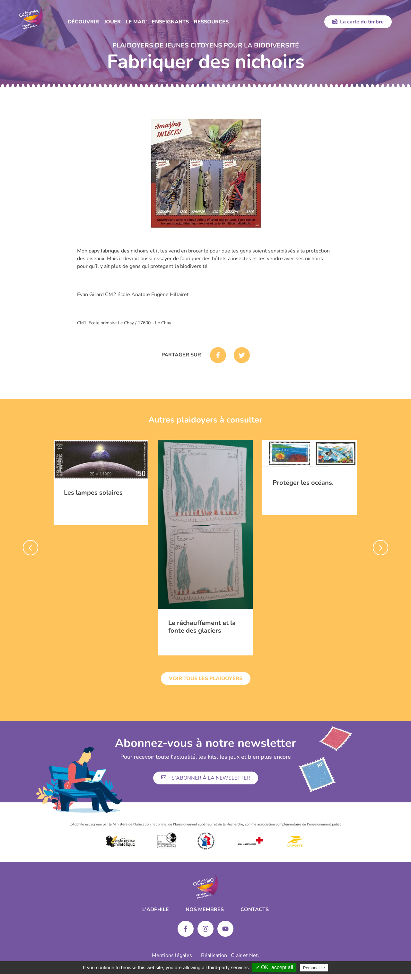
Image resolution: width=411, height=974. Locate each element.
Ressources (211, 21)
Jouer (112, 21)
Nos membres (205, 909)
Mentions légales (172, 955)
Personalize (314, 967)
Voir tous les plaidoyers (205, 678)
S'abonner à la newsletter (205, 778)
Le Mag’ (136, 21)
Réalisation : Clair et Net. (230, 955)
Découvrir (83, 21)
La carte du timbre (358, 21)
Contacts (254, 909)
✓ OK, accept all (274, 967)
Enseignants (170, 21)
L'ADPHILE (155, 909)
